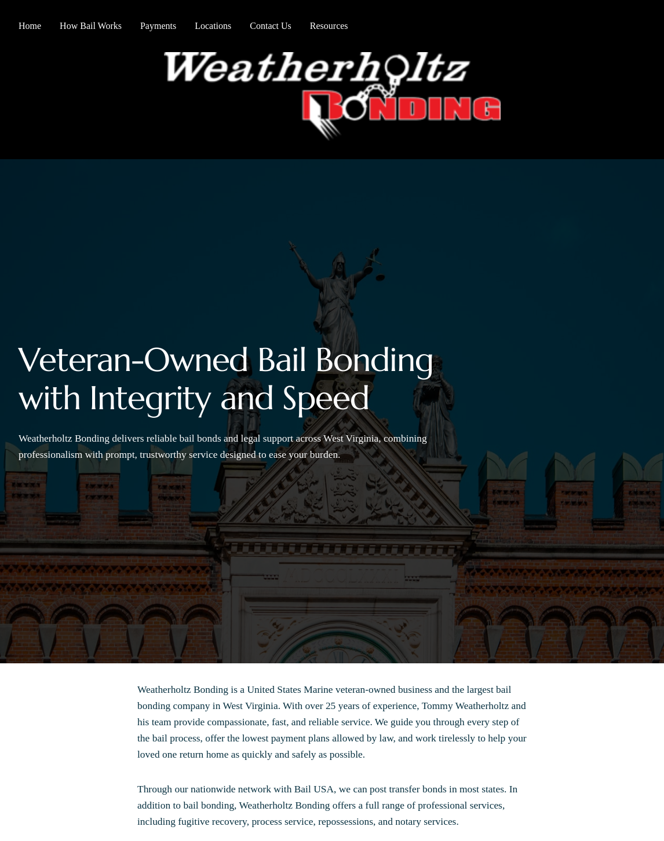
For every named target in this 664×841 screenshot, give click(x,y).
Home (30, 26)
